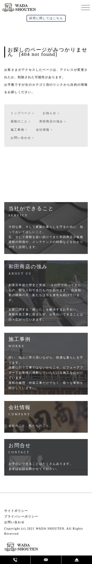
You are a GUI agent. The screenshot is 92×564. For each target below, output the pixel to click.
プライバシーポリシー (21, 516)
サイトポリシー (16, 510)
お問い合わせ (14, 522)
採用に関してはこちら (46, 18)
